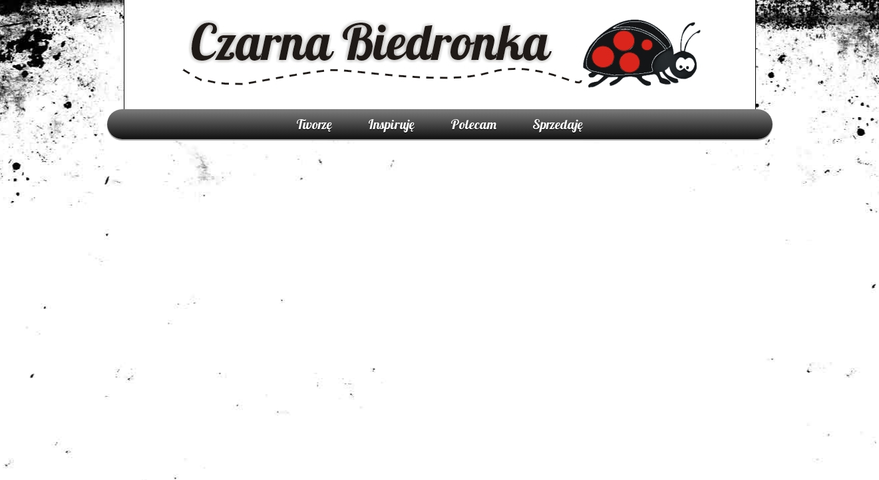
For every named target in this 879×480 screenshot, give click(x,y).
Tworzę (314, 124)
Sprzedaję (557, 124)
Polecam (473, 124)
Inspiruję (391, 124)
